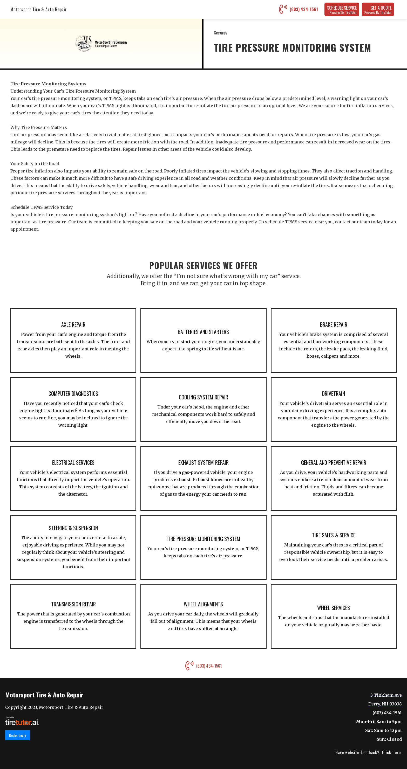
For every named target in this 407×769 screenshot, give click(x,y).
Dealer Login (17, 735)
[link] (22, 720)
